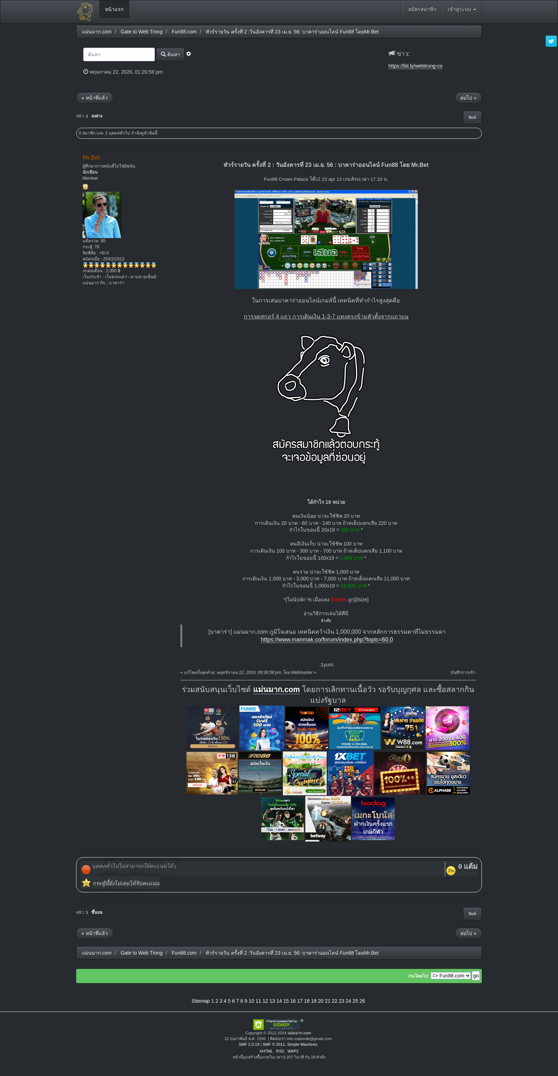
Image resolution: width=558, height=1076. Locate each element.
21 (328, 1001)
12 (265, 1001)
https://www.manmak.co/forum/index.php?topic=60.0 (327, 640)
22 (334, 1001)
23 (341, 1001)
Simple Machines (302, 1044)
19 (314, 1001)
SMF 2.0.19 (249, 1044)
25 (355, 1001)
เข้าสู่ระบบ (462, 9)
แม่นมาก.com (276, 689)
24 (348, 1001)
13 (272, 1001)
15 (286, 1001)
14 (279, 1001)
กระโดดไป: (418, 976)
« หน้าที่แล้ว (94, 98)
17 (300, 1001)
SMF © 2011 (274, 1044)
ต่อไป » (468, 98)
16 (293, 1001)
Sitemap (200, 1001)
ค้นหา (170, 54)
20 (320, 1001)
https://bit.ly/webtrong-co (416, 66)
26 (362, 1001)
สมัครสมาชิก (422, 9)
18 (307, 1001)
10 (251, 1001)
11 (258, 1001)
